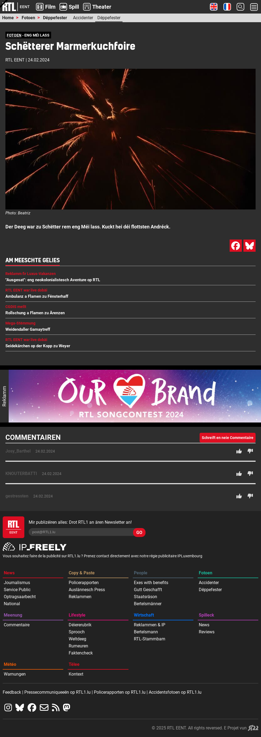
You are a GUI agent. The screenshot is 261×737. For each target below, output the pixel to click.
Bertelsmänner (147, 603)
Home (8, 17)
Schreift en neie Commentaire (227, 437)
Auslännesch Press (87, 589)
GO (139, 532)
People (140, 572)
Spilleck (206, 615)
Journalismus (17, 582)
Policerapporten (84, 582)
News (9, 572)
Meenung (13, 615)
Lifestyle (77, 615)
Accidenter (83, 17)
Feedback (12, 692)
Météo (10, 664)
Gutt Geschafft (148, 589)
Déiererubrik (80, 624)
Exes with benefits (151, 582)
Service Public (17, 589)
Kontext (76, 674)
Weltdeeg (77, 638)
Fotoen (28, 17)
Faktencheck (81, 653)
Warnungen (15, 674)
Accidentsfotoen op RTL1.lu (175, 692)
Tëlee (74, 664)
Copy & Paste (82, 572)
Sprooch (77, 631)
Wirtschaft (144, 615)
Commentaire (16, 624)
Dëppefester (55, 17)
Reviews (206, 631)
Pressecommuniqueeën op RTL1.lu (57, 692)
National (12, 603)
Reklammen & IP (149, 624)
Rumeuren (78, 645)
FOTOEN (14, 35)
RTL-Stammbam (149, 638)
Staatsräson (145, 596)
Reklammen (80, 596)
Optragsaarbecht (20, 596)
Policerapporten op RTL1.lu (120, 692)
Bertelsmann (146, 631)
